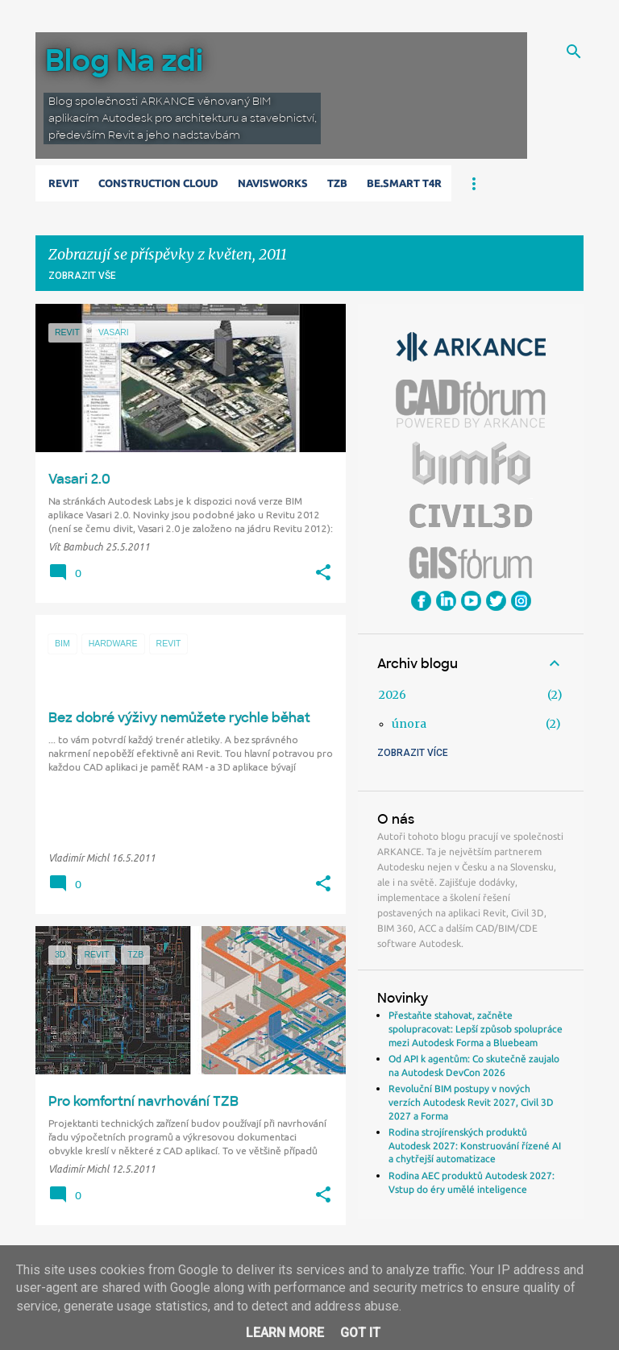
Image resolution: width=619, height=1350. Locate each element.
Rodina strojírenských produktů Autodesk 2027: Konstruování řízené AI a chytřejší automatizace (474, 1145)
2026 (392, 694)
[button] (323, 573)
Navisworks (273, 183)
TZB (337, 183)
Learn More (285, 1332)
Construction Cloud (158, 183)
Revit (63, 183)
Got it (360, 1332)
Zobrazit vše (82, 275)
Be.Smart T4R (404, 183)
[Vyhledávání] (574, 51)
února (409, 724)
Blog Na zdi (124, 61)
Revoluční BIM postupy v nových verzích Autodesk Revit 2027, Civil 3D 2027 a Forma (471, 1101)
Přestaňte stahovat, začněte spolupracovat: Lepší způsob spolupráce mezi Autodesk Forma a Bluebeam (475, 1028)
